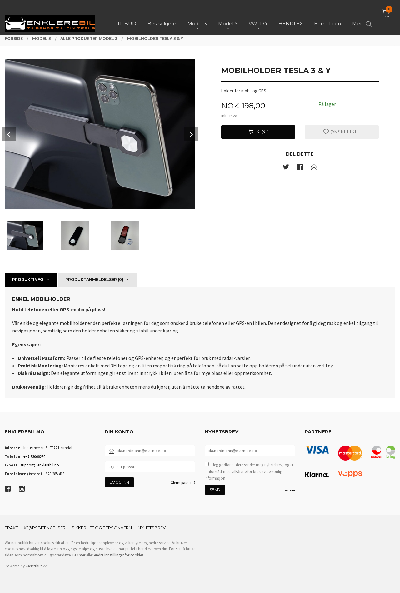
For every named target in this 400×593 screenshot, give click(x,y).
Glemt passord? (183, 482)
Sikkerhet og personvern (102, 527)
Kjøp (258, 132)
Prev (9, 134)
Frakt (11, 527)
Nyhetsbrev (152, 527)
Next (191, 134)
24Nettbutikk (36, 566)
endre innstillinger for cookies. (119, 555)
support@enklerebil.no (40, 465)
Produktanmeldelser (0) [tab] (94, 279)
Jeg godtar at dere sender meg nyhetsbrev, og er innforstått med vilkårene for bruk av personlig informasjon (249, 471)
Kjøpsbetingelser (45, 527)
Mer (357, 16)
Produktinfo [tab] (27, 279)
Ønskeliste (341, 132)
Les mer (289, 490)
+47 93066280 (34, 456)
